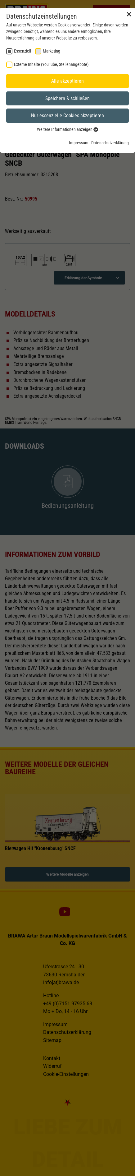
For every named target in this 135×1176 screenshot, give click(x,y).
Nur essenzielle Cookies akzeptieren (67, 115)
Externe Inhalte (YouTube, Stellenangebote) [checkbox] (51, 64)
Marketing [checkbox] (51, 51)
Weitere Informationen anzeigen (67, 129)
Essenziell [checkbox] (22, 51)
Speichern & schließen (67, 98)
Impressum (78, 142)
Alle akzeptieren (67, 81)
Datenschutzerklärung (110, 142)
